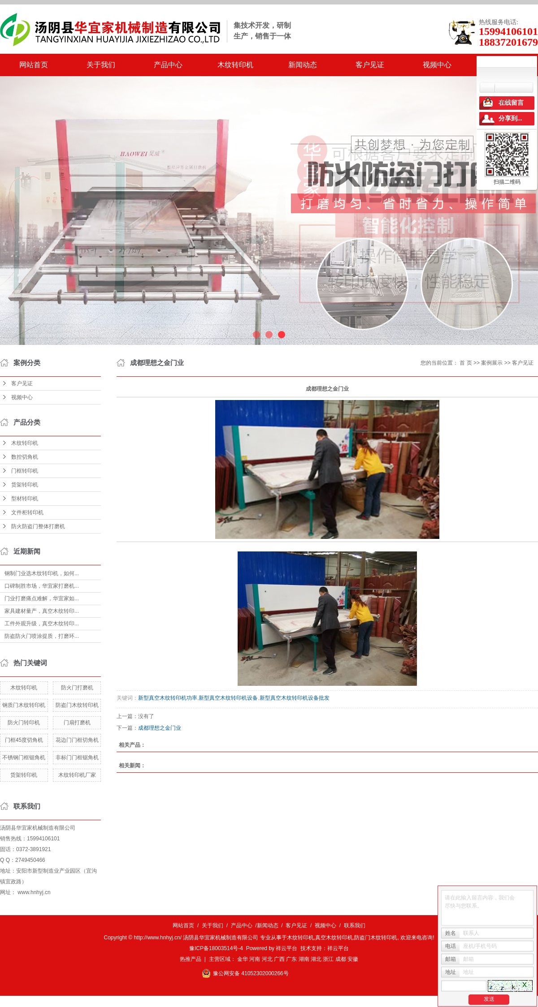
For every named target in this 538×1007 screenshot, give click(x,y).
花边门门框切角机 (77, 740)
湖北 (316, 959)
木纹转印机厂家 (77, 775)
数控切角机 (24, 457)
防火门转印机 (24, 722)
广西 (279, 959)
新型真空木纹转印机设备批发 (295, 698)
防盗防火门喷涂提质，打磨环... (41, 636)
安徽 (352, 959)
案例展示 (492, 363)
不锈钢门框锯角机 (23, 757)
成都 (340, 959)
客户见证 (370, 65)
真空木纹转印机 (334, 937)
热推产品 (190, 959)
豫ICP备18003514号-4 (216, 948)
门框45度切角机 (24, 740)
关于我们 (101, 65)
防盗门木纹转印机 (77, 705)
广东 (291, 959)
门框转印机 (24, 471)
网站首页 (33, 65)
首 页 (466, 363)
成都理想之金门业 (159, 728)
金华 (242, 959)
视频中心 (437, 65)
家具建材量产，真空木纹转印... (41, 611)
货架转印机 (24, 485)
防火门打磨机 (77, 687)
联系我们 (354, 925)
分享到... (510, 118)
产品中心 (168, 65)
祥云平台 (286, 948)
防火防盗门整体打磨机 (38, 526)
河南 (254, 959)
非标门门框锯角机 (77, 757)
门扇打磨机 (77, 722)
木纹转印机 (235, 65)
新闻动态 (302, 65)
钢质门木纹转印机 (23, 705)
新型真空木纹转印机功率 (167, 698)
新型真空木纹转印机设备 (228, 698)
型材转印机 (24, 498)
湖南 (304, 959)
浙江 (328, 959)
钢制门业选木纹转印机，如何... (41, 573)
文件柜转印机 (27, 512)
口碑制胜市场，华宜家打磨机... (41, 586)
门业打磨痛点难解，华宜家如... (41, 598)
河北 (267, 959)
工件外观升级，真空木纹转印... (41, 623)
